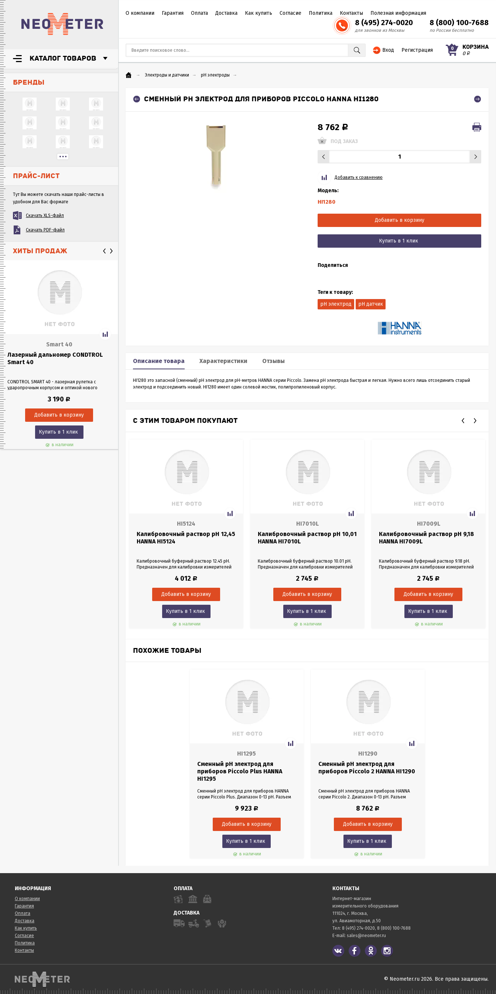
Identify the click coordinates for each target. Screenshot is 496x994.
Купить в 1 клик (58, 432)
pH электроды (215, 75)
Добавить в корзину (399, 220)
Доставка (226, 13)
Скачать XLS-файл (45, 215)
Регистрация (417, 50)
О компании (140, 13)
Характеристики (223, 360)
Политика (320, 13)
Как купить (258, 13)
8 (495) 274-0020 (384, 22)
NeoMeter (62, 24)
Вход (388, 50)
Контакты (351, 13)
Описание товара (159, 360)
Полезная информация (398, 13)
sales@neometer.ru (366, 935)
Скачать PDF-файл (45, 230)
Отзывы (273, 360)
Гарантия (173, 13)
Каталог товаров (63, 58)
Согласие (290, 13)
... (62, 156)
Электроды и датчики (167, 75)
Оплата (199, 13)
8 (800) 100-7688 (459, 22)
